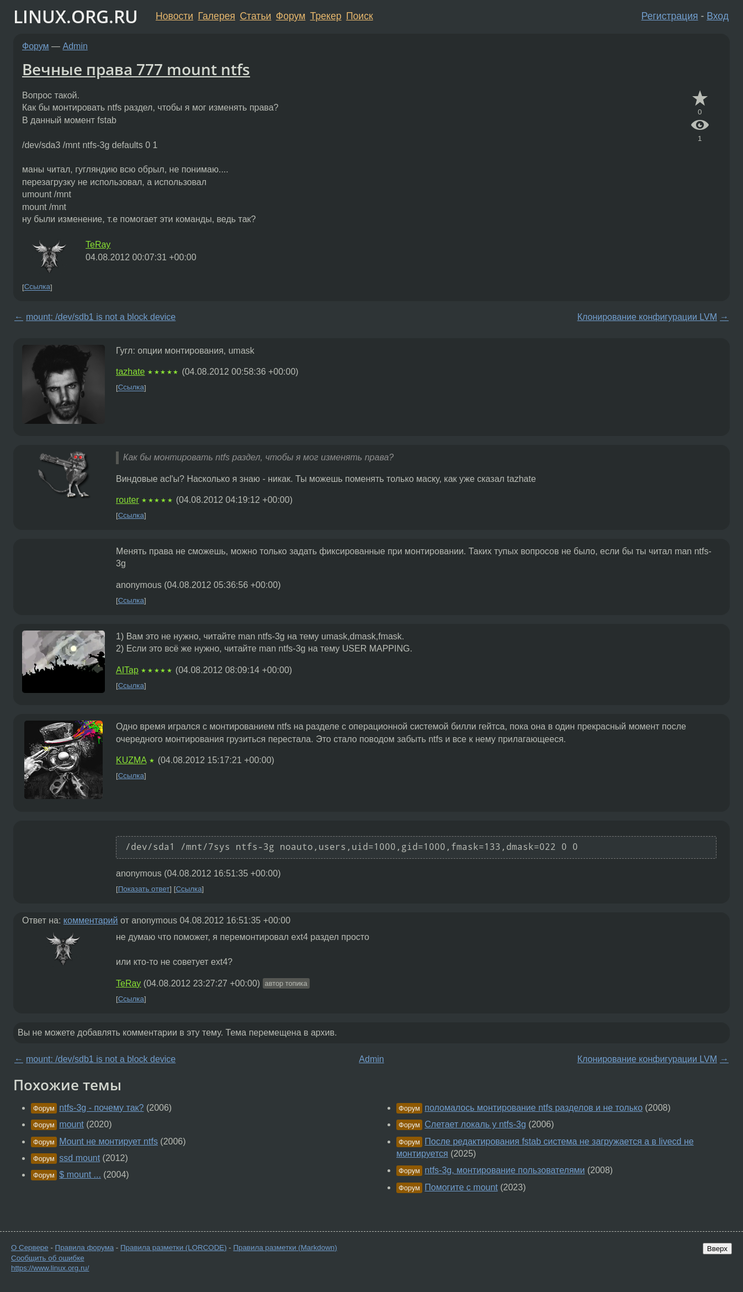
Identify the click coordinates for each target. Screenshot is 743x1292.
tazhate (130, 371)
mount (71, 1124)
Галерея (216, 16)
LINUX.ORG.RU (75, 16)
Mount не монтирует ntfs (108, 1141)
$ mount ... (80, 1174)
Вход (718, 16)
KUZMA (131, 760)
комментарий (90, 920)
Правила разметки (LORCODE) (173, 1247)
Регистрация (669, 16)
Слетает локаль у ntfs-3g (475, 1124)
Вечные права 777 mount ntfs (136, 69)
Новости (174, 16)
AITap (127, 670)
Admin (75, 46)
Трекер (326, 16)
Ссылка (37, 287)
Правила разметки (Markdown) (285, 1247)
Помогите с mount (460, 1187)
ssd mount (79, 1158)
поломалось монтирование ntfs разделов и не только (533, 1107)
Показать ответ (144, 889)
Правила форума (84, 1247)
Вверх (717, 1248)
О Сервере (30, 1247)
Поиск (359, 16)
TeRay (98, 244)
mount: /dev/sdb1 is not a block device (101, 317)
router (127, 500)
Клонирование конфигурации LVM (647, 317)
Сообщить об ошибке (47, 1258)
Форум (290, 16)
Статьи (255, 16)
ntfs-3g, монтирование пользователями (504, 1170)
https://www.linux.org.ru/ (50, 1268)
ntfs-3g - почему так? (101, 1107)
